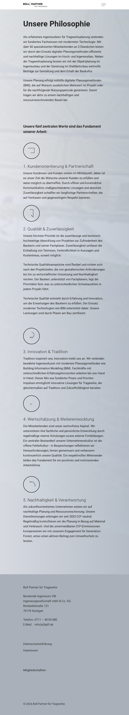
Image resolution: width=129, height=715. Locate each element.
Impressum (30, 650)
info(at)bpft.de (44, 624)
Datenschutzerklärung (37, 644)
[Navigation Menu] (103, 5)
